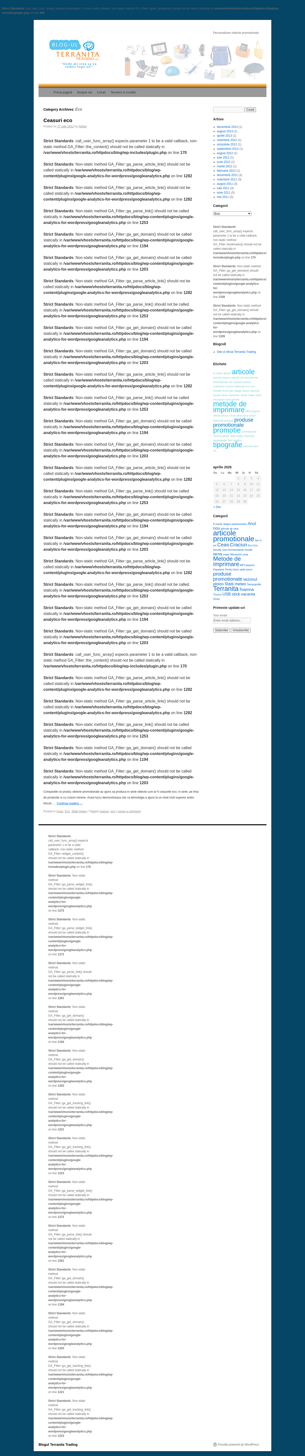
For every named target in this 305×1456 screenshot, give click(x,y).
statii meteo (237, 436)
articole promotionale (233, 536)
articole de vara (240, 377)
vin (215, 450)
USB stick (231, 594)
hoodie (217, 395)
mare (258, 395)
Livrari (101, 92)
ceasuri (104, 811)
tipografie (227, 445)
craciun (229, 386)
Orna (232, 415)
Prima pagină (63, 92)
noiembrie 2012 (227, 140)
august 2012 (225, 153)
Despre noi (84, 92)
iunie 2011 (223, 192)
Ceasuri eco (57, 120)
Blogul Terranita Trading (58, 1445)
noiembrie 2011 (227, 179)
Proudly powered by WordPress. (239, 1444)
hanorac (255, 390)
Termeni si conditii (123, 92)
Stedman (249, 436)
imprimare (234, 395)
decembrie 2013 (227, 127)
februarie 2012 (226, 170)
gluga (238, 390)
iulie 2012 (223, 157)
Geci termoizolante (233, 549)
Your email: (220, 615)
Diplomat (239, 386)
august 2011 (225, 184)
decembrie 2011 (227, 175)
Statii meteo (79, 811)
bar (231, 382)
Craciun (238, 544)
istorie (244, 395)
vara (255, 446)
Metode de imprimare (227, 561)
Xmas (216, 598)
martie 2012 (224, 166)
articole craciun (222, 377)
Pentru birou (232, 569)
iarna (224, 395)
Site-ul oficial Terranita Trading (236, 352)
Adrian (82, 126)
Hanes (245, 390)
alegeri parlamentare (235, 524)
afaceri (227, 373)
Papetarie (218, 569)
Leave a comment (129, 811)
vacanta (247, 446)
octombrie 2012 (227, 144)
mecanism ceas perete (226, 399)
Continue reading (70, 803)
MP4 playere (253, 411)
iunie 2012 (223, 162)
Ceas (59, 811)
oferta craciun (221, 415)
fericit (225, 390)
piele (239, 415)
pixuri (245, 415)
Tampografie (254, 584)
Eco (67, 811)
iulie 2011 (223, 188)
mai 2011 (223, 197)
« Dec (217, 507)
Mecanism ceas (239, 554)
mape (251, 395)
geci (231, 390)
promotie (227, 430)
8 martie (218, 373)
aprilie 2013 (224, 135)
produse (228, 420)
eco (112, 811)
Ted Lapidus (234, 440)
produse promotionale (233, 422)
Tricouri (217, 594)
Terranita (226, 588)
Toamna (246, 589)
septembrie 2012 (228, 149)
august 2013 (225, 131)
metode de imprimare (230, 407)
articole (243, 372)
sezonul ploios (221, 436)
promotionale (249, 431)
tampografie (220, 440)
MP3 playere (247, 565)
